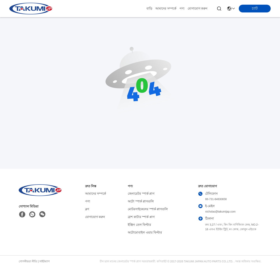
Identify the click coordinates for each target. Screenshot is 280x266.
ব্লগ (87, 209)
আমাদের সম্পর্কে (165, 8)
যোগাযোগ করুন (197, 8)
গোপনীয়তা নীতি (28, 261)
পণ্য (182, 8)
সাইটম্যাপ (44, 261)
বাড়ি (149, 8)
